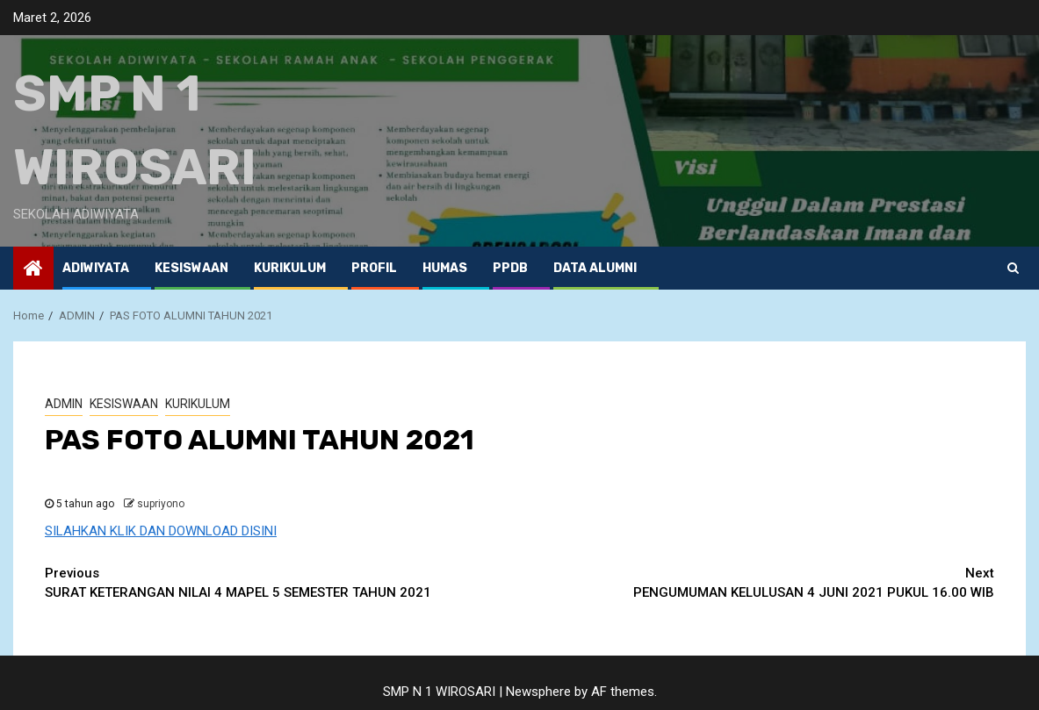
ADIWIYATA (95, 268)
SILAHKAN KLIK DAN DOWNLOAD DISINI (161, 531)
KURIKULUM (290, 268)
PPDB (510, 268)
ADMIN (64, 404)
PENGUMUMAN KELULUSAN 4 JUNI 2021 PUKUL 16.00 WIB (757, 582)
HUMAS (444, 268)
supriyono (160, 504)
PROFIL (374, 268)
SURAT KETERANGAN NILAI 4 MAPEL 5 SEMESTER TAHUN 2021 (282, 582)
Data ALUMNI (595, 268)
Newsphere (538, 691)
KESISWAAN (191, 268)
